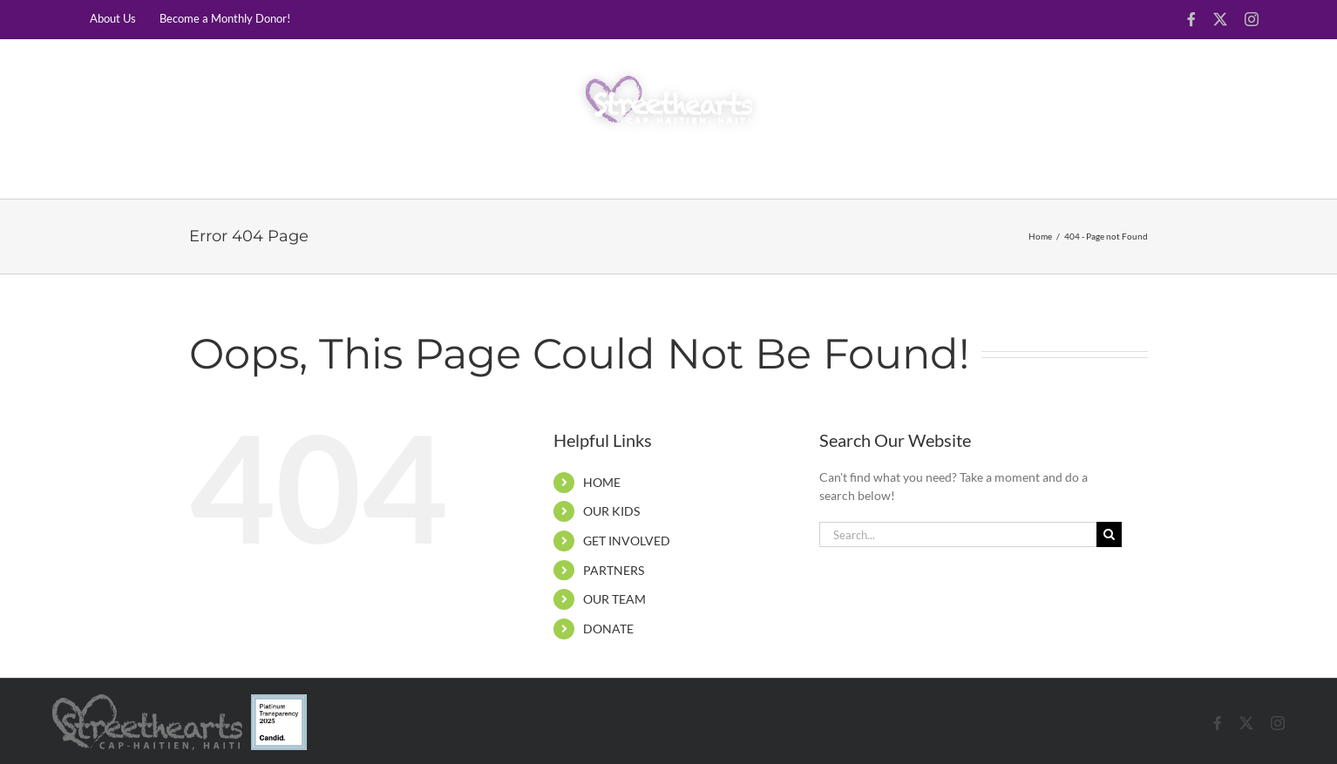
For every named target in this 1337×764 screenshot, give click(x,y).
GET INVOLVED (626, 540)
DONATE (608, 628)
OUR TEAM (614, 599)
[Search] (1109, 534)
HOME (602, 482)
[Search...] (957, 534)
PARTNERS (613, 570)
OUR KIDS (611, 511)
